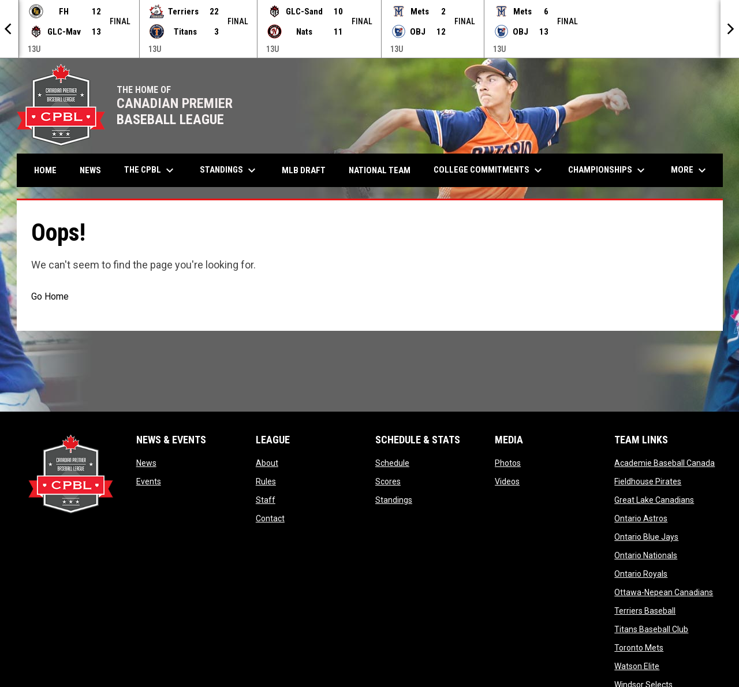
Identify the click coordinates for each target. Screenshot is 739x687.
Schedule (392, 463)
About (267, 463)
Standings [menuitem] (229, 170)
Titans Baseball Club (651, 629)
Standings (393, 500)
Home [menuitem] (45, 170)
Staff (265, 500)
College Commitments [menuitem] (489, 170)
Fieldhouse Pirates (647, 481)
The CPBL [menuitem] (150, 170)
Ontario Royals (640, 573)
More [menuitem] (690, 170)
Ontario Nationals (645, 555)
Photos (508, 463)
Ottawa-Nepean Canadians (663, 592)
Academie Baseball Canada (664, 463)
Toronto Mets (638, 647)
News (146, 463)
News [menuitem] (90, 170)
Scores (388, 481)
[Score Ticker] (369, 29)
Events (148, 481)
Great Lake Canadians (654, 500)
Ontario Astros (640, 518)
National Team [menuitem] (379, 170)
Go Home (50, 296)
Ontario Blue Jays (646, 537)
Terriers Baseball (644, 610)
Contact (270, 518)
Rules (266, 481)
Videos (507, 481)
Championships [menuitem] (608, 170)
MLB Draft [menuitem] (304, 170)
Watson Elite (636, 666)
